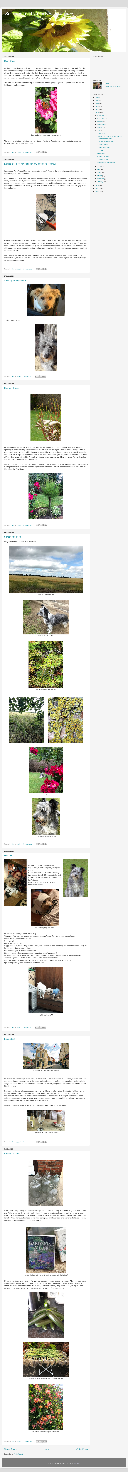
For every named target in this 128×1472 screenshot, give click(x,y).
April (99, 172)
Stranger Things (11, 388)
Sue (107, 83)
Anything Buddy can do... (15, 280)
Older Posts (82, 1449)
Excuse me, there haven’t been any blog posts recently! (30, 164)
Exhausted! (9, 1039)
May (99, 169)
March (99, 176)
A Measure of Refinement (106, 163)
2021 (97, 106)
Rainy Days (9, 61)
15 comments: (28, 844)
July (99, 130)
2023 (97, 100)
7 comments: (27, 376)
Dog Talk (8, 856)
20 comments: (28, 1142)
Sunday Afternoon (12, 537)
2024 (97, 97)
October (100, 121)
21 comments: (28, 269)
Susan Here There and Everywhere (38, 13)
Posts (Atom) (18, 1454)
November (101, 118)
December (101, 115)
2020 (97, 109)
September (101, 124)
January (100, 182)
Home (46, 1449)
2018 (97, 185)
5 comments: (27, 1027)
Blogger (76, 1463)
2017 (97, 189)
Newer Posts (10, 1449)
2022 (97, 103)
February (100, 179)
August (100, 127)
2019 (97, 112)
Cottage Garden (102, 159)
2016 (97, 192)
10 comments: (28, 152)
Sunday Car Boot (12, 1154)
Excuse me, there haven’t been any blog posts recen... (109, 137)
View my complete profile (112, 86)
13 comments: (28, 1441)
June (99, 166)
